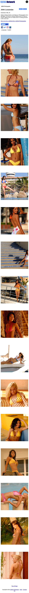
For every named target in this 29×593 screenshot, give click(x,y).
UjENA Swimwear (14, 589)
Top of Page (14, 586)
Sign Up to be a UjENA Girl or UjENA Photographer (13, 21)
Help (21, 589)
